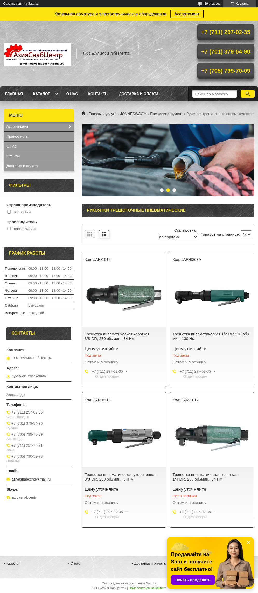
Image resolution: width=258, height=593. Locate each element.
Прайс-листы (17, 136)
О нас (72, 94)
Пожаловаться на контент (147, 588)
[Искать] (248, 94)
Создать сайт (13, 3)
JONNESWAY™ (133, 114)
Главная (14, 94)
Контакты (98, 94)
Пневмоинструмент (166, 114)
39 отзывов (212, 3)
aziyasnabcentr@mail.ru (31, 479)
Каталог (41, 94)
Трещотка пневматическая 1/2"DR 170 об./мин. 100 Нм (210, 336)
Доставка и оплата (139, 94)
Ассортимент (187, 14)
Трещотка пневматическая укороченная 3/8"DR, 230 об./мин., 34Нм (120, 476)
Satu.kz (151, 583)
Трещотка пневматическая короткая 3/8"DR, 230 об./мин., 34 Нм (117, 336)
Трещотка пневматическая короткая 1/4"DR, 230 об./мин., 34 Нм (204, 476)
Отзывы (13, 156)
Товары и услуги (102, 114)
